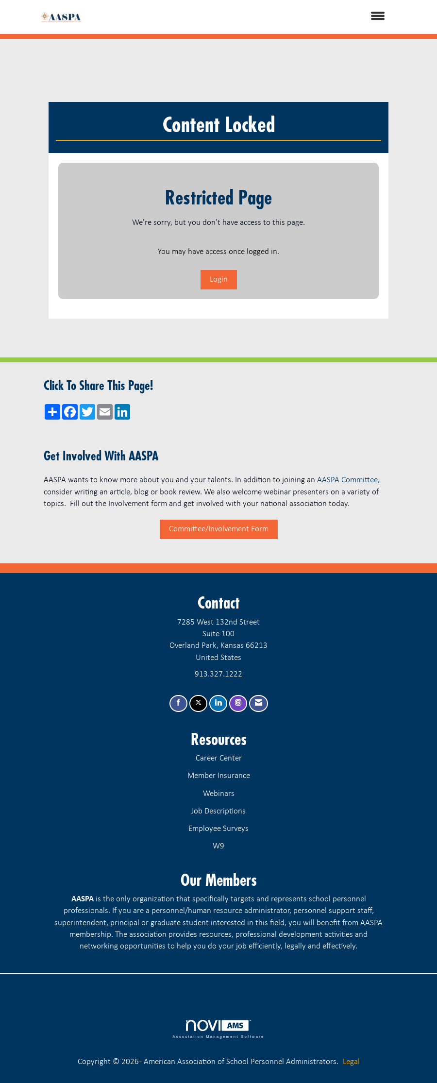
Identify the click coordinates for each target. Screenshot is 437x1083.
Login (219, 279)
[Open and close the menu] (246, 17)
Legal (351, 1062)
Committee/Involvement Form (219, 529)
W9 (218, 846)
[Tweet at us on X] (198, 703)
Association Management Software (218, 1029)
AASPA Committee (347, 480)
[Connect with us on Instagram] (238, 703)
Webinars (219, 794)
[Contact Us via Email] (258, 703)
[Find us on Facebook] (178, 703)
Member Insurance (218, 776)
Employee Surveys (218, 829)
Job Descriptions (218, 811)
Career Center (219, 758)
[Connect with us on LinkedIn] (218, 703)
